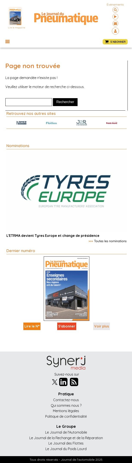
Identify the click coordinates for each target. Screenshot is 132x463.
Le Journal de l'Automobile (66, 432)
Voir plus (101, 326)
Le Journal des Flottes (66, 443)
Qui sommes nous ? (66, 405)
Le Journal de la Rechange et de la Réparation (66, 438)
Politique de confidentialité (66, 416)
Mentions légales (66, 411)
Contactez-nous (66, 400)
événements (115, 4)
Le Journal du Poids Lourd (66, 449)
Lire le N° (31, 326)
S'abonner (66, 326)
